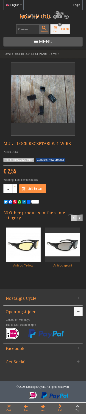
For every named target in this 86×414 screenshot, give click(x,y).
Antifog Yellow (23, 265)
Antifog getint (62, 265)
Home (7, 54)
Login (76, 5)
